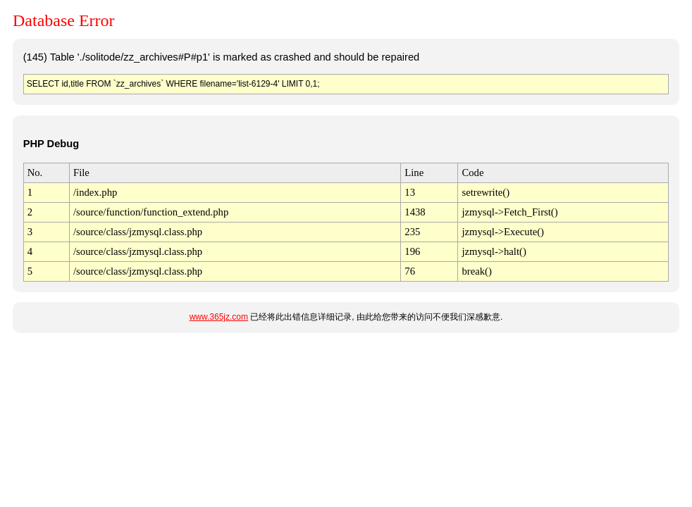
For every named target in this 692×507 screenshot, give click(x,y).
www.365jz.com (219, 317)
